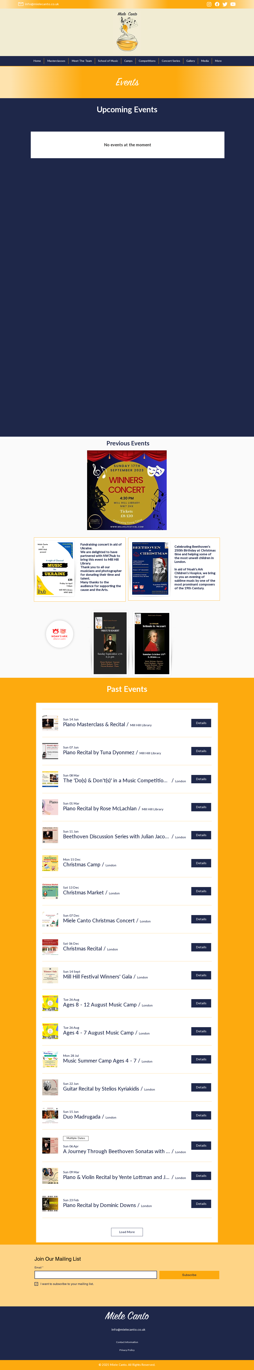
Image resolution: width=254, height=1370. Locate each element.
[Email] (94, 1274)
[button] (171, 61)
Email (39, 1267)
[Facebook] (217, 4)
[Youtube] (233, 4)
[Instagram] (209, 4)
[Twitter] (225, 4)
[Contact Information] (127, 1342)
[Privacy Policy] (127, 1350)
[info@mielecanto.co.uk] (42, 4)
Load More (127, 1232)
